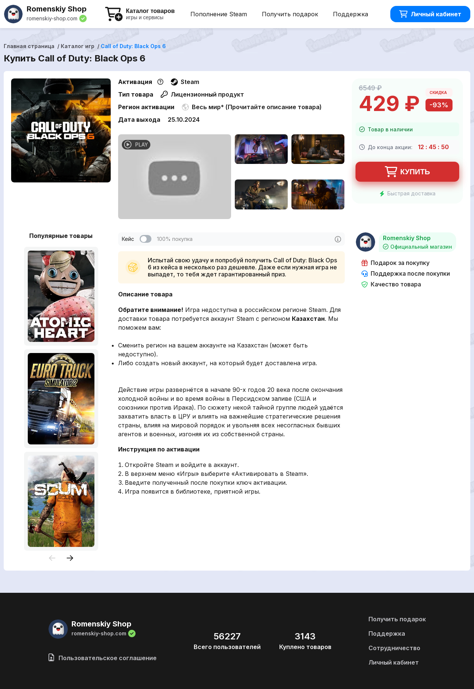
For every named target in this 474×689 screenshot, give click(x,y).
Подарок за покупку (395, 262)
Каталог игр (77, 46)
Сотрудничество (394, 648)
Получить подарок (290, 14)
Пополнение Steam (218, 14)
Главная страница (29, 46)
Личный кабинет (430, 14)
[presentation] (52, 558)
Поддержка (350, 14)
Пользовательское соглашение (103, 658)
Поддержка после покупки (405, 273)
